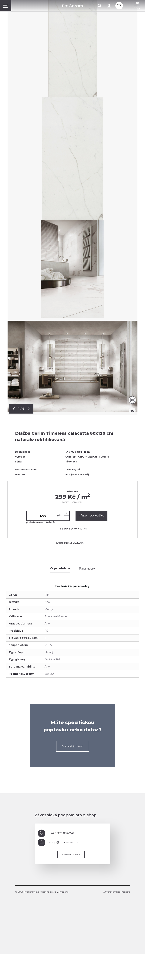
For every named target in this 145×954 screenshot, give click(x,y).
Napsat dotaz (71, 854)
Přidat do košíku (91, 515)
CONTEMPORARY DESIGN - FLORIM (87, 456)
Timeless (71, 461)
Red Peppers (123, 891)
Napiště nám (72, 746)
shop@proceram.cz (58, 842)
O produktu (60, 568)
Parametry (87, 568)
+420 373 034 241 (56, 833)
